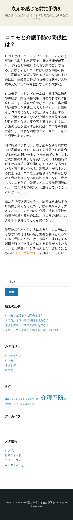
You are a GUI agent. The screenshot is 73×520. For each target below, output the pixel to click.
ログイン (10, 450)
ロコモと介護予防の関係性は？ (24, 315)
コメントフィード (16, 460)
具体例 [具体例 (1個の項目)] (23, 404)
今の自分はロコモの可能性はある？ (26, 320)
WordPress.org (14, 465)
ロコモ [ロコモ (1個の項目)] (21, 399)
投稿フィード (13, 455)
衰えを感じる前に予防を (36, 9)
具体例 (9, 370)
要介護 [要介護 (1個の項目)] (30, 404)
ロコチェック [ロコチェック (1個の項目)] (11, 399)
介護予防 (10, 365)
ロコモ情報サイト (26, 253)
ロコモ (9, 360)
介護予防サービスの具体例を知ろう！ (28, 325)
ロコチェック (13, 355)
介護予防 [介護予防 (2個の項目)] (52, 397)
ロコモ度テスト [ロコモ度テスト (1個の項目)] (32, 399)
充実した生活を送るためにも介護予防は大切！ (33, 330)
